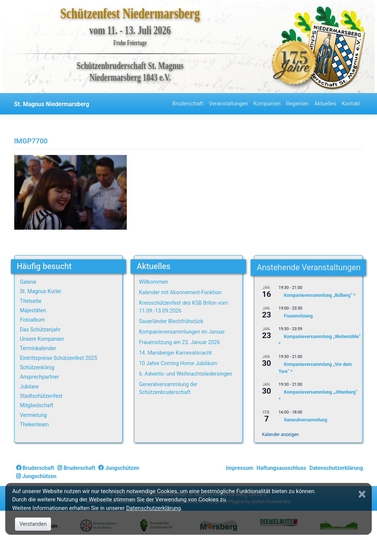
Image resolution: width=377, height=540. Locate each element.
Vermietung (33, 415)
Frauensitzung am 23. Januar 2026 (179, 342)
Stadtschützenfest (41, 396)
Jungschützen (118, 468)
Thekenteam (34, 424)
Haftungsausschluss (281, 468)
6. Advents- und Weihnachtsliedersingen (185, 374)
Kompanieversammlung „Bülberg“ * (320, 295)
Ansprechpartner (39, 377)
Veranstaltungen (228, 104)
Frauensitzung (298, 316)
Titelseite (30, 301)
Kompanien (267, 104)
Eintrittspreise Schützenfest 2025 (58, 358)
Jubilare (29, 387)
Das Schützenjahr (40, 329)
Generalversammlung (305, 420)
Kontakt (351, 104)
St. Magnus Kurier (41, 291)
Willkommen (153, 282)
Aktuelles (325, 104)
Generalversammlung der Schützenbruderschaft (168, 388)
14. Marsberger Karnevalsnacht (175, 353)
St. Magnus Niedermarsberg (51, 104)
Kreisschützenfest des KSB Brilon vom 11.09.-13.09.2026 (183, 307)
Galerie (28, 282)
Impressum (239, 468)
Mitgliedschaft (37, 405)
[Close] (362, 494)
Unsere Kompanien (42, 339)
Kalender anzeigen (280, 434)
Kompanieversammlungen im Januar (182, 332)
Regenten (297, 104)
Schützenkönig (37, 367)
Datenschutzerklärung (336, 468)
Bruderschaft (187, 104)
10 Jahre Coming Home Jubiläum (178, 363)
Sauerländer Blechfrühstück (171, 321)
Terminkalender (38, 348)
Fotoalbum (32, 320)
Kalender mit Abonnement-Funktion (180, 292)
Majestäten (33, 310)
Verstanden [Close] (33, 524)
